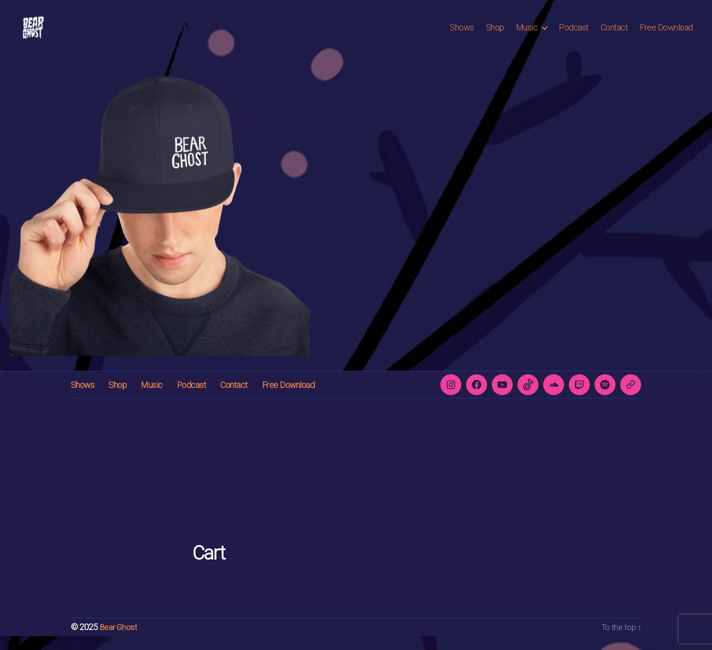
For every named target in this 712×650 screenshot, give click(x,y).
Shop (495, 34)
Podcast (574, 34)
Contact (614, 34)
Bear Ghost (119, 641)
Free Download (666, 34)
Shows (462, 34)
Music (527, 34)
